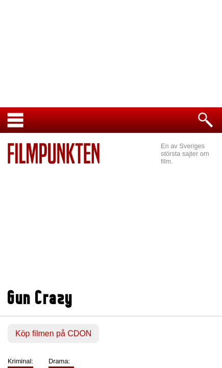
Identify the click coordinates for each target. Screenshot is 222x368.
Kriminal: (20, 361)
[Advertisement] (111, 228)
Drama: (59, 361)
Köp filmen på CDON (53, 333)
